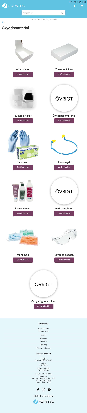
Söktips (43, 335)
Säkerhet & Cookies (44, 348)
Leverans (43, 341)
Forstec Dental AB (43, 354)
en (85, 2)
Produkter (38, 19)
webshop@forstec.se (43, 360)
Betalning (43, 345)
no (75, 2)
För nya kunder (43, 328)
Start (31, 19)
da (80, 2)
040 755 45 (43, 365)
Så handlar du (43, 332)
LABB (44, 19)
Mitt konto (43, 338)
